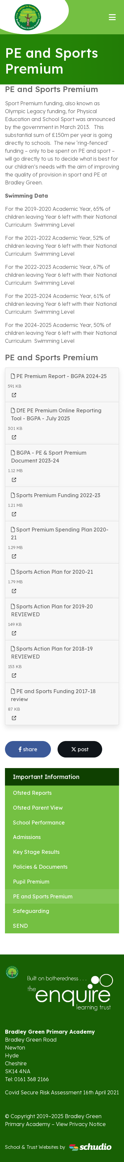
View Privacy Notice (81, 1124)
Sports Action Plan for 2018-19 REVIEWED (52, 652)
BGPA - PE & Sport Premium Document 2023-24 (48, 456)
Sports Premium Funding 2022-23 (55, 495)
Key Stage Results (36, 852)
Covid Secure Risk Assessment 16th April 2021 (62, 1092)
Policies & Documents (40, 866)
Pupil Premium (31, 881)
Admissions (27, 837)
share (28, 749)
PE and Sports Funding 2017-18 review (53, 695)
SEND (20, 925)
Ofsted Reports (32, 793)
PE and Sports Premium (42, 896)
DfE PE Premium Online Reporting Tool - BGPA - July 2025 (56, 414)
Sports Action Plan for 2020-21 (52, 571)
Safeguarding (31, 911)
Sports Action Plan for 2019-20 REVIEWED (52, 610)
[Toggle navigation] (112, 17)
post (80, 749)
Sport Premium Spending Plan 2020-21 (59, 533)
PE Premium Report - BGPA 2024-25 (59, 376)
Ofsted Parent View (38, 807)
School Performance (39, 822)
